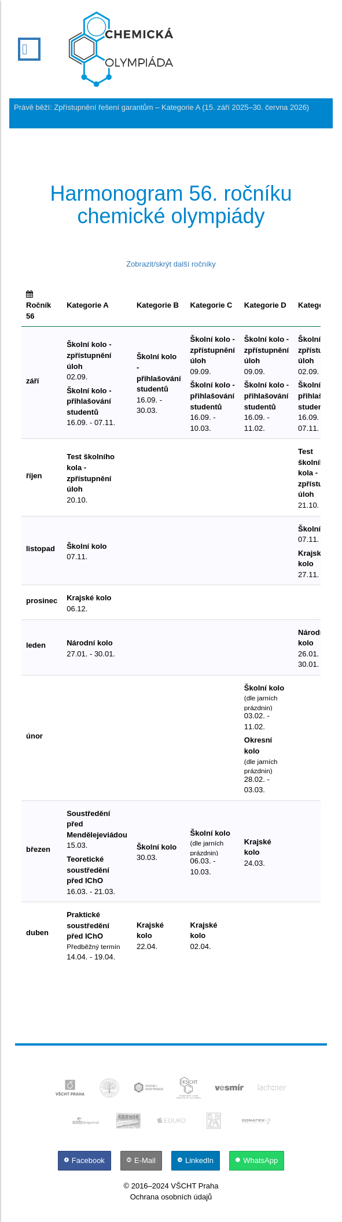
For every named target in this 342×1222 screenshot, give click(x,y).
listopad (40, 548)
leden (36, 645)
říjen (34, 475)
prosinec (41, 600)
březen (38, 849)
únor (34, 736)
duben (37, 932)
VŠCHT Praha (194, 1186)
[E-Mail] (142, 1160)
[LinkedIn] (197, 1160)
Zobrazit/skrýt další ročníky (171, 264)
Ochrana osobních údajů (171, 1197)
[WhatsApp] (257, 1160)
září (32, 380)
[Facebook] (85, 1160)
